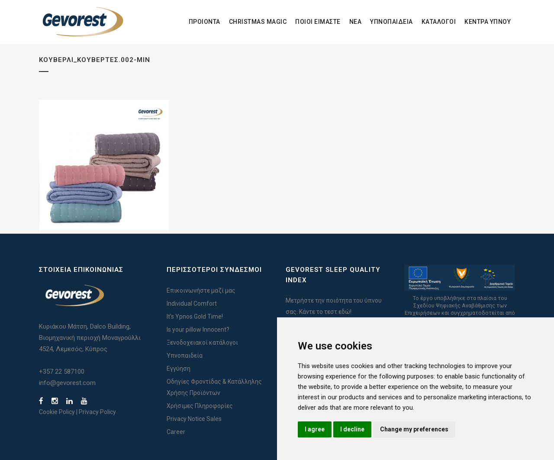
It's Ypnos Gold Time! (195, 316)
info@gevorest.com (67, 383)
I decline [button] (352, 429)
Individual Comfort (192, 303)
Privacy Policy (97, 411)
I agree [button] (315, 429)
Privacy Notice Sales (194, 418)
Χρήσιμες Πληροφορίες (200, 405)
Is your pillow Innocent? (198, 329)
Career (176, 431)
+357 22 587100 (61, 371)
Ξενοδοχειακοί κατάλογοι (202, 342)
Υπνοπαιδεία (185, 355)
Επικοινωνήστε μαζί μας (201, 290)
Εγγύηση (178, 368)
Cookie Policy (57, 411)
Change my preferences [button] (414, 429)
